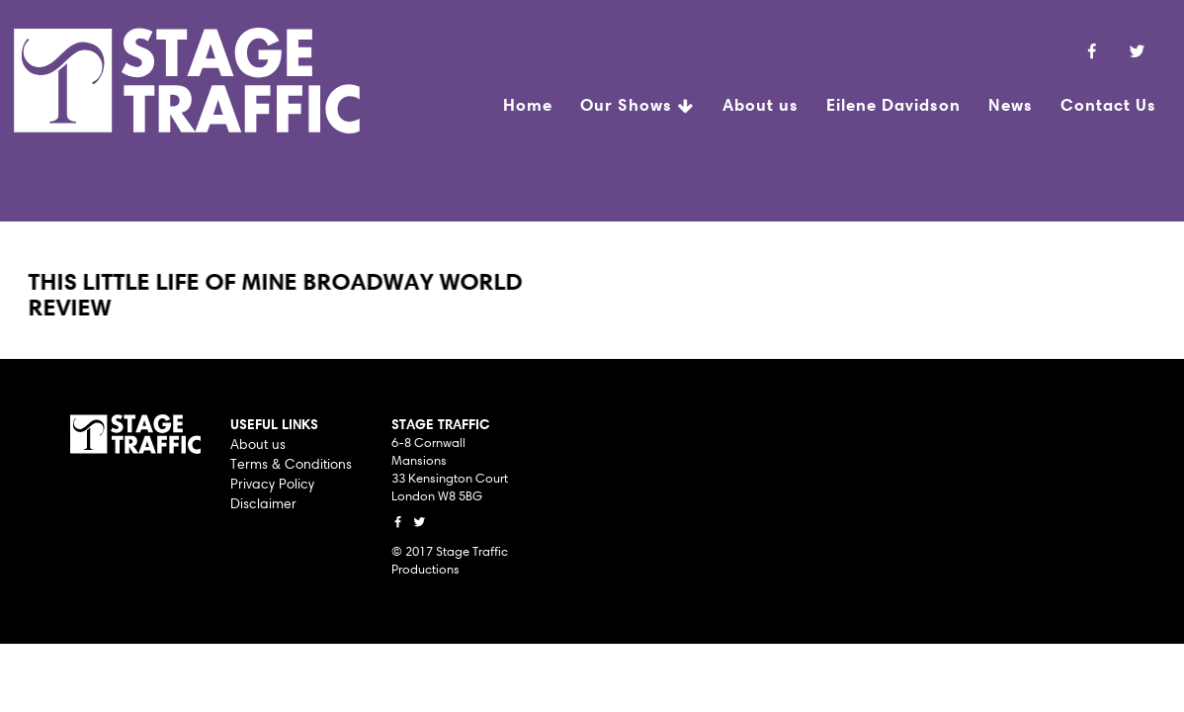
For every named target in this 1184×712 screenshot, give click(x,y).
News (1010, 104)
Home (527, 104)
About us (760, 104)
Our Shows (637, 106)
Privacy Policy (272, 483)
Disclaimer (263, 503)
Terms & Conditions (291, 464)
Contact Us (1108, 104)
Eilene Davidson (893, 104)
